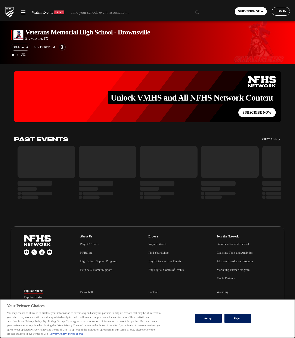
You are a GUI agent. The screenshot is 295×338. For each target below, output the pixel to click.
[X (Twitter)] (34, 252)
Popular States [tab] (33, 297)
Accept (208, 318)
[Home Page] (13, 54)
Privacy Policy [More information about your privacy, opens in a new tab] (58, 333)
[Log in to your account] (281, 11)
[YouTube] (49, 252)
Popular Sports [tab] (33, 290)
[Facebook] (26, 252)
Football (153, 292)
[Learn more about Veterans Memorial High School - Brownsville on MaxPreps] (62, 47)
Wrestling (223, 292)
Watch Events (48, 12)
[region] (147, 318)
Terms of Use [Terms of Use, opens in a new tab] (75, 333)
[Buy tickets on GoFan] (44, 47)
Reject (238, 318)
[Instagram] (42, 252)
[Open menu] (23, 12)
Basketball (86, 292)
